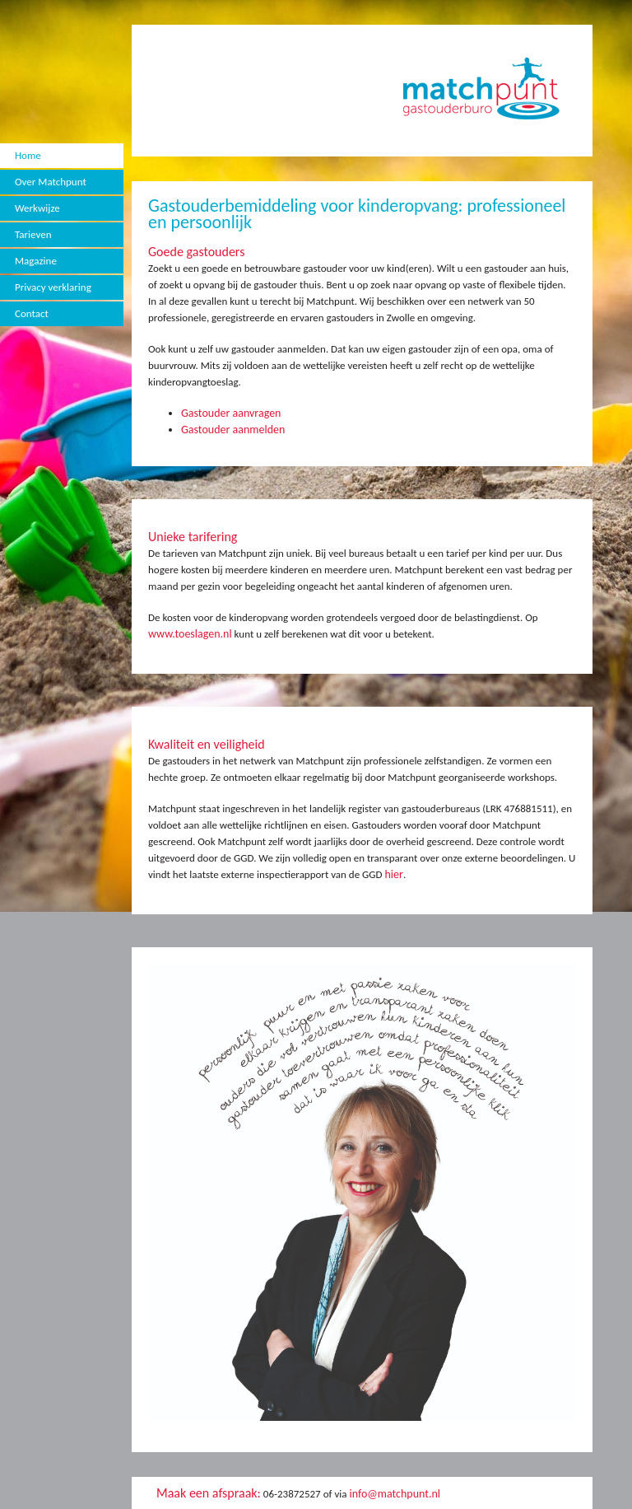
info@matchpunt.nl (394, 1494)
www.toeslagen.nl (190, 634)
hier (393, 874)
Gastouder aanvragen (231, 413)
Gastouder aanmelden (233, 430)
